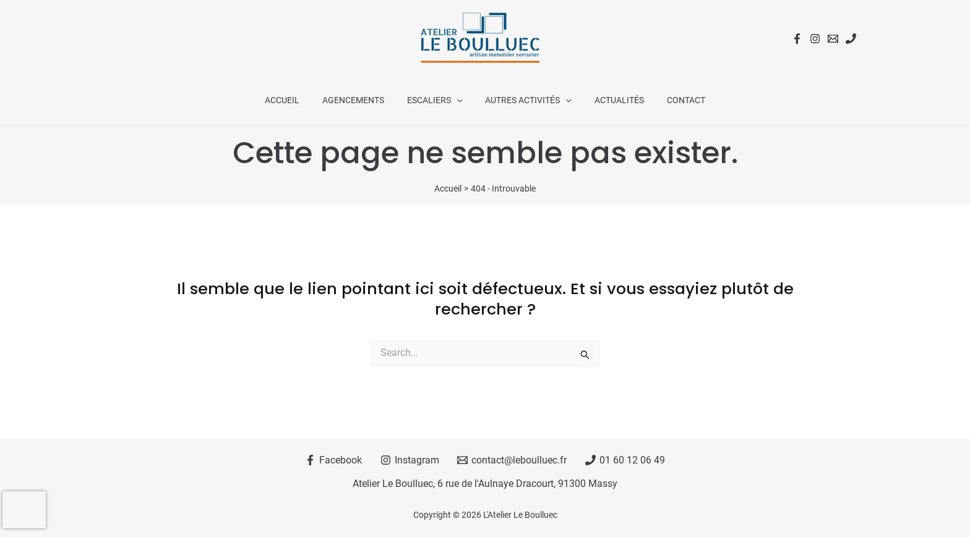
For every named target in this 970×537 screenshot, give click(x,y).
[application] (459, 100)
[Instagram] (815, 38)
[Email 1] (833, 38)
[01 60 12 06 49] (625, 460)
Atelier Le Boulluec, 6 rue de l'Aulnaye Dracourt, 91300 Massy (485, 483)
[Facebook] (797, 38)
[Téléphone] (851, 38)
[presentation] (24, 509)
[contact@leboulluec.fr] (512, 460)
